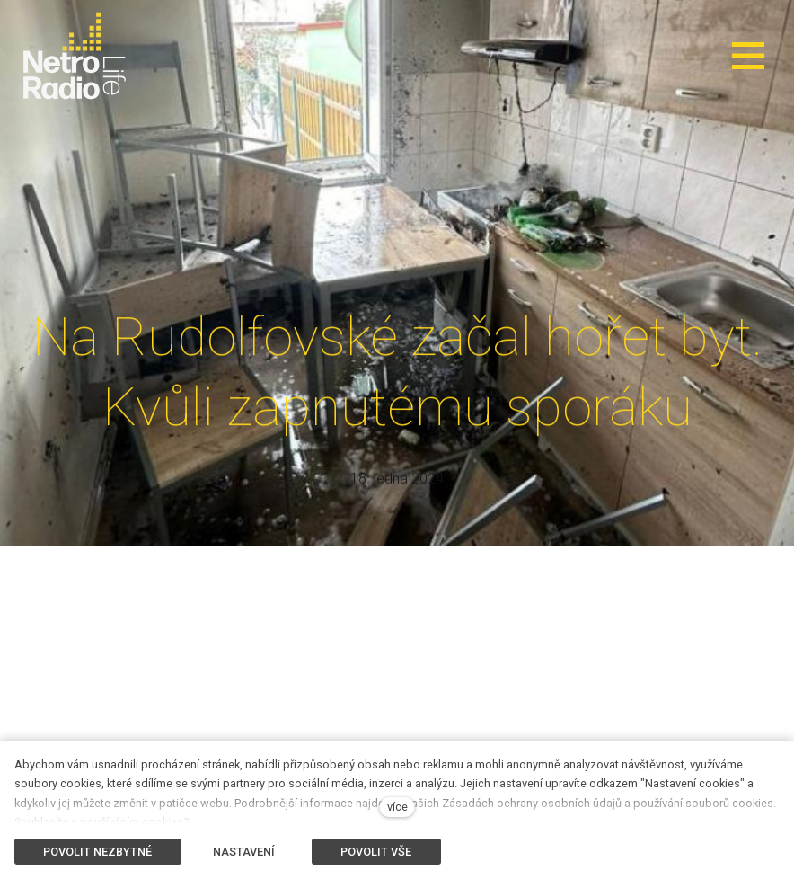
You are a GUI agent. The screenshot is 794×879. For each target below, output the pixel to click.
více (397, 806)
